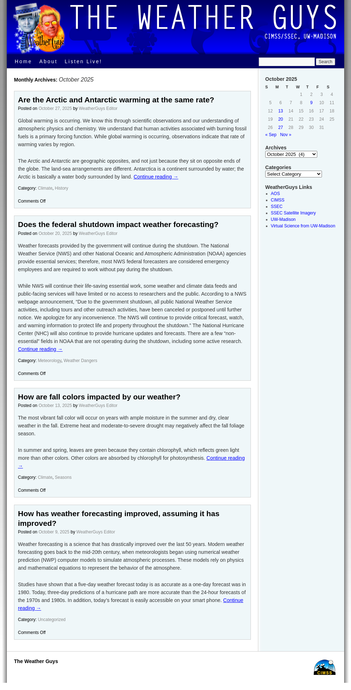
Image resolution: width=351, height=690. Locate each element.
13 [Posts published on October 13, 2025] (280, 111)
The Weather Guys (36, 661)
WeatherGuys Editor (98, 108)
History (61, 188)
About (48, 61)
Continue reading (156, 177)
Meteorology (49, 360)
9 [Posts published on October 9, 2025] (311, 102)
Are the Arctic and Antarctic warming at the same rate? (116, 100)
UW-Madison (283, 219)
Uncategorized (51, 619)
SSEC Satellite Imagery (293, 213)
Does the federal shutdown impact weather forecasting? (118, 224)
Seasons (63, 477)
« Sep (270, 134)
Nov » (285, 134)
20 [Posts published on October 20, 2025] (280, 119)
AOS (275, 193)
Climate (45, 188)
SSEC (277, 206)
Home (23, 61)
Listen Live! (83, 61)
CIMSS (278, 200)
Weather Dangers (80, 360)
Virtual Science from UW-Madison (303, 225)
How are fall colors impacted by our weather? (99, 397)
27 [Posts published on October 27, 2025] (280, 127)
